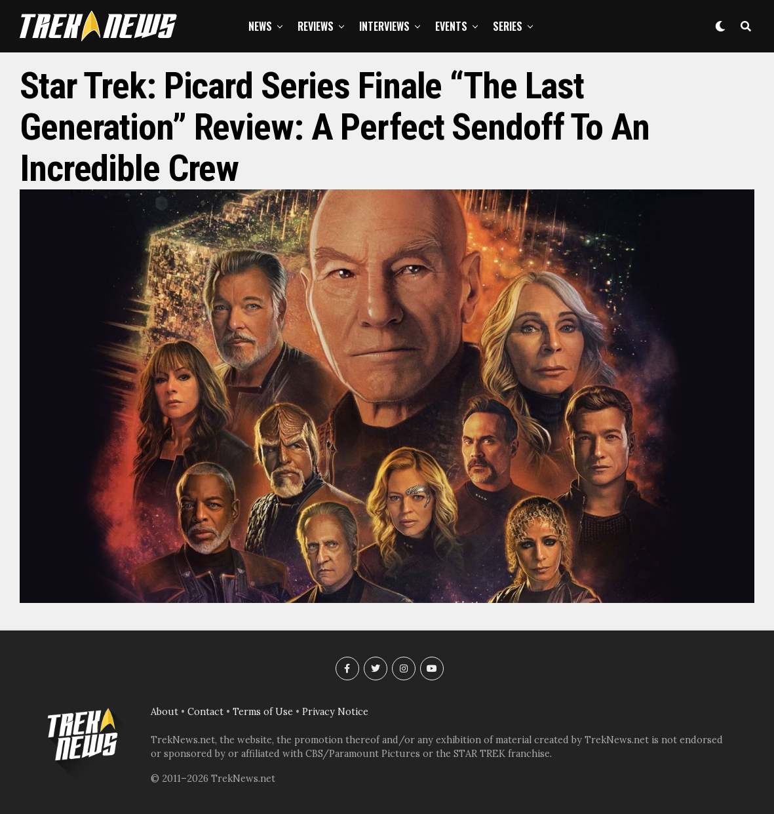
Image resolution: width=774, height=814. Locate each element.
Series (507, 26)
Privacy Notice (335, 712)
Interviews (384, 26)
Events (451, 26)
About (164, 712)
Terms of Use (263, 712)
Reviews (316, 26)
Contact (205, 712)
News (260, 26)
